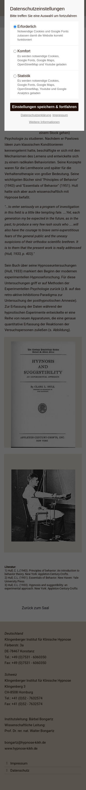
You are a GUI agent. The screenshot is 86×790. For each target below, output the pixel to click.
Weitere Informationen (44, 122)
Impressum (60, 115)
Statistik (43, 84)
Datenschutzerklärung (36, 115)
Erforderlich (43, 33)
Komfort (43, 57)
